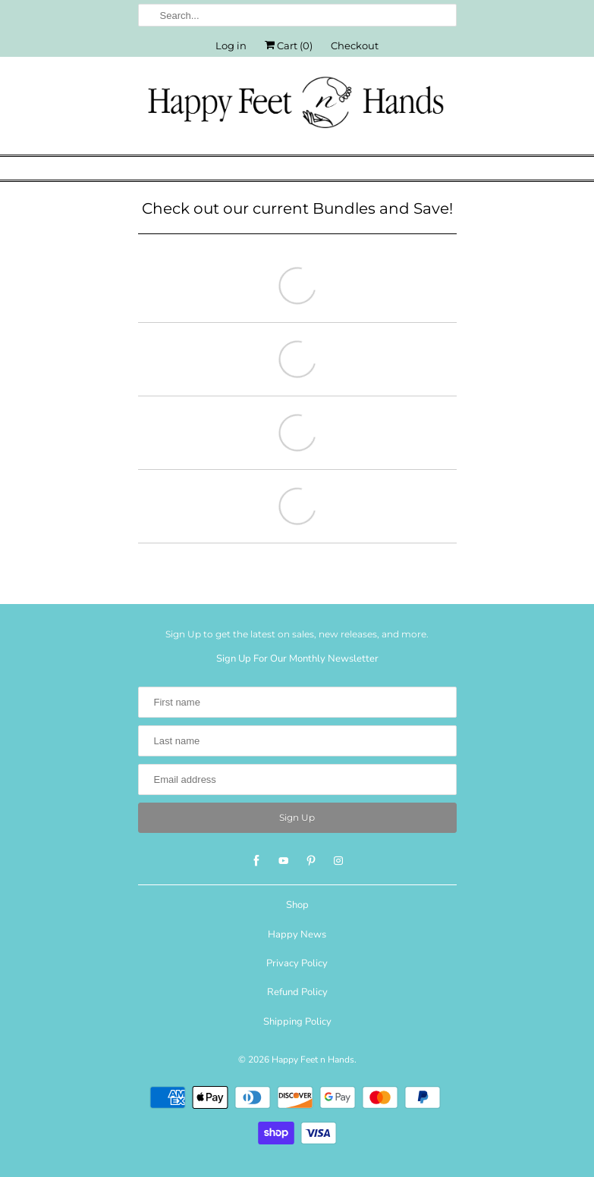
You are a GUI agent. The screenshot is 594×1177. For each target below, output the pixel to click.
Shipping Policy (297, 1021)
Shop (297, 905)
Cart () (289, 45)
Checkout (355, 45)
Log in (231, 45)
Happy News (297, 934)
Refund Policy (297, 992)
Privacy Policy (297, 963)
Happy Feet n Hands (313, 1059)
